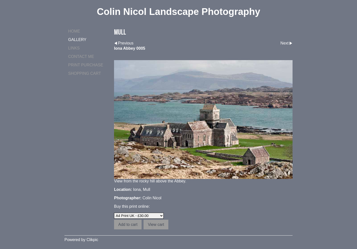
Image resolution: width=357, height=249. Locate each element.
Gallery (77, 40)
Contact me (81, 56)
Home (74, 31)
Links (74, 48)
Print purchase (85, 65)
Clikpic (92, 240)
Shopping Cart (84, 73)
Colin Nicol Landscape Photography (178, 11)
